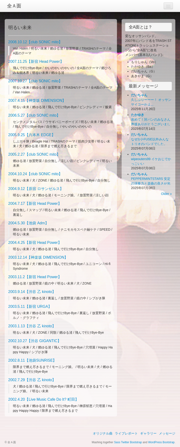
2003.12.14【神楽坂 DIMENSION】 (38, 257)
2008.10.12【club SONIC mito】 (35, 42)
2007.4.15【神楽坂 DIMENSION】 (37, 101)
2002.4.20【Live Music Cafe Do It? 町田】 (43, 399)
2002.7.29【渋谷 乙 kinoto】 (32, 380)
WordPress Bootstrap (161, 442)
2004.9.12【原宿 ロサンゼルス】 (36, 189)
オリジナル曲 (102, 433)
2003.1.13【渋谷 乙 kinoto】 (32, 326)
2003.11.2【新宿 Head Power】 (35, 277)
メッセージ (167, 433)
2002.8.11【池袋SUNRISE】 (32, 360)
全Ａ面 (14, 5)
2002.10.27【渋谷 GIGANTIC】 (34, 341)
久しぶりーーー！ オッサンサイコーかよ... (151, 99)
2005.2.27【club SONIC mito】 (34, 154)
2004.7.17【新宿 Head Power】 (35, 204)
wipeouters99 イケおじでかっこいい (151, 159)
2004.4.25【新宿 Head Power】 (35, 243)
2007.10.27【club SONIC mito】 (35, 81)
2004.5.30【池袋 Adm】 (28, 223)
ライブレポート (126, 433)
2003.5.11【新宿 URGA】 (30, 307)
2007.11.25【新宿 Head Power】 (36, 61)
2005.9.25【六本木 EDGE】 (31, 135)
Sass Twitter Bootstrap (128, 442)
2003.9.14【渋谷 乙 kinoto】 (32, 292)
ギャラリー (148, 433)
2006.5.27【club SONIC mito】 (34, 115)
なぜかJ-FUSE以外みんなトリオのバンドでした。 (150, 139)
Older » (166, 194)
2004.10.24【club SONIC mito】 (35, 174)
